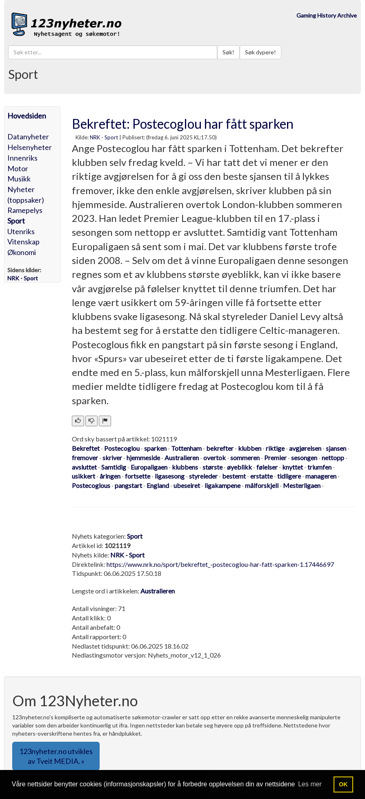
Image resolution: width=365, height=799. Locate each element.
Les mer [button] (310, 784)
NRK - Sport (104, 137)
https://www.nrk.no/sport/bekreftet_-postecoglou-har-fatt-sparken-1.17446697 (220, 564)
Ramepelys (24, 210)
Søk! (228, 52)
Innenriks (22, 157)
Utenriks (21, 231)
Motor (17, 168)
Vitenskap (23, 241)
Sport (16, 220)
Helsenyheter (29, 147)
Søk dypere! (260, 52)
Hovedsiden (26, 115)
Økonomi (21, 252)
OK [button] (343, 784)
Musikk (19, 178)
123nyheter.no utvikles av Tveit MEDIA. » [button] (56, 756)
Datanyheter (28, 136)
